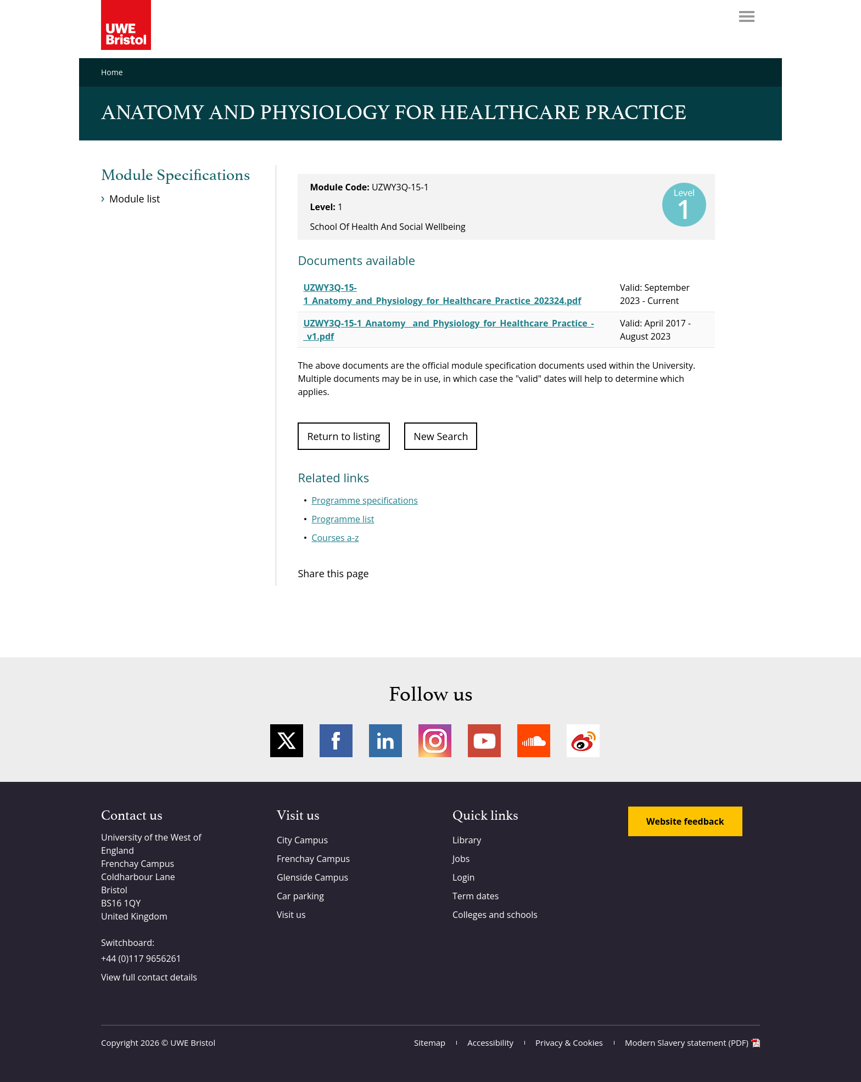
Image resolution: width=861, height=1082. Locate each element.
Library (466, 840)
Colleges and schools (495, 915)
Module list (134, 198)
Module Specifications (175, 175)
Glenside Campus (312, 877)
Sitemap (429, 1042)
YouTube (484, 740)
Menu (747, 16)
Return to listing (343, 436)
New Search (440, 436)
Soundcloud (533, 740)
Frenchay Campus (313, 859)
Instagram (434, 740)
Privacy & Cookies (569, 1042)
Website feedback (685, 821)
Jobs (460, 859)
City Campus (302, 840)
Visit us (291, 915)
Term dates (475, 896)
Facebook (336, 740)
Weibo (583, 740)
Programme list (342, 519)
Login (463, 877)
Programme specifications (364, 500)
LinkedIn (385, 740)
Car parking (300, 896)
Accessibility (490, 1042)
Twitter (286, 740)
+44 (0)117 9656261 (141, 959)
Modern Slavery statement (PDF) (686, 1042)
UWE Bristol (192, 1042)
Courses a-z (335, 538)
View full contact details (149, 977)
